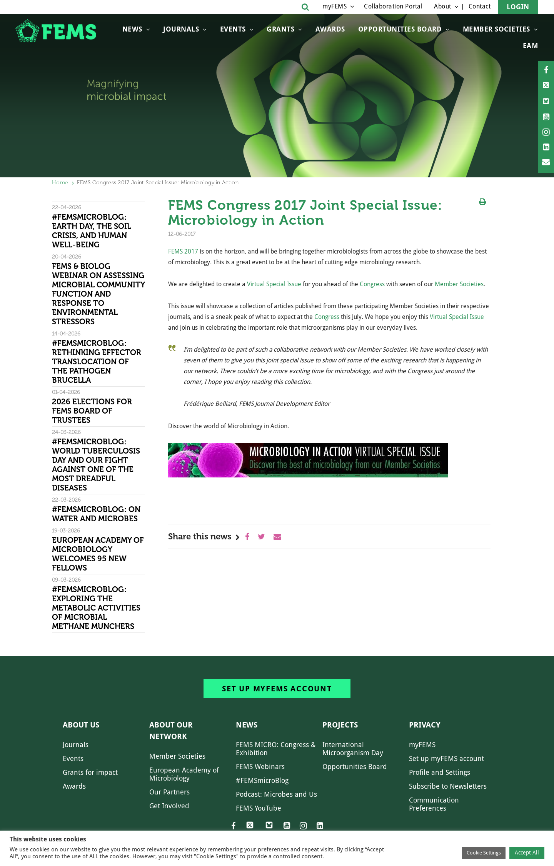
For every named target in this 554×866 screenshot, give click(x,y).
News (132, 29)
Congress (372, 284)
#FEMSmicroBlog (262, 780)
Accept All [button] (527, 852)
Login (518, 7)
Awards (330, 29)
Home (60, 182)
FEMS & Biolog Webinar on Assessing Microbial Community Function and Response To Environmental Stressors (98, 294)
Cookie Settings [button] (484, 853)
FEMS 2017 (183, 251)
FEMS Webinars (260, 767)
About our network (171, 730)
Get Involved (169, 806)
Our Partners (169, 792)
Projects (340, 724)
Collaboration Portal (393, 6)
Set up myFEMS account (277, 688)
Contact (480, 6)
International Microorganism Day (352, 749)
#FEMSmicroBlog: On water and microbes (96, 514)
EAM (530, 46)
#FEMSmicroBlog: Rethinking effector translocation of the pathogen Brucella (96, 362)
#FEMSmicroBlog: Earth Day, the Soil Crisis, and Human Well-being (91, 230)
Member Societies (496, 29)
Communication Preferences (434, 804)
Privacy (425, 724)
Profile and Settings (439, 772)
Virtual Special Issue (274, 284)
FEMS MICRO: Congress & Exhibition (276, 749)
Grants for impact (90, 772)
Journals (181, 29)
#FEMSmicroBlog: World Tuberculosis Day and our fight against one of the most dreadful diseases (96, 464)
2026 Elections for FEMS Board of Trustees (92, 411)
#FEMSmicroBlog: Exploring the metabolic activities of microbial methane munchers (96, 608)
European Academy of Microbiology (184, 774)
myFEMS (334, 6)
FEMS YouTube (258, 808)
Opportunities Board (354, 767)
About (442, 6)
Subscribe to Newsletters (448, 786)
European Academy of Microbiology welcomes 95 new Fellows (98, 554)
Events (233, 29)
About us (81, 724)
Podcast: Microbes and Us (276, 794)
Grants (280, 29)
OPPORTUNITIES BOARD (400, 29)
